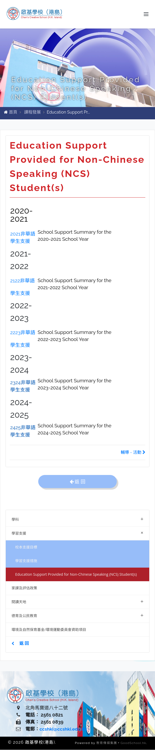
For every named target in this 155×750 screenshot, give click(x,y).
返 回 (20, 643)
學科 (77, 519)
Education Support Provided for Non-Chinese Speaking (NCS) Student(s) (76, 574)
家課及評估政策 (24, 588)
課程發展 (32, 112)
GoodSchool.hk (133, 743)
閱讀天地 (77, 601)
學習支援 (79, 532)
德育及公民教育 (77, 615)
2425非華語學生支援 (23, 431)
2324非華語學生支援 (23, 386)
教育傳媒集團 (106, 743)
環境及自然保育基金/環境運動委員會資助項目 (49, 629)
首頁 (13, 112)
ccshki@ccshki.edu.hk (64, 729)
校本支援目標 (26, 547)
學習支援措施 (26, 560)
